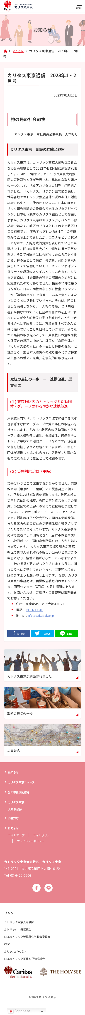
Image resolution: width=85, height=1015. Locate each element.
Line (49, 890)
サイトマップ (17, 836)
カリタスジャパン (16, 953)
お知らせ (14, 773)
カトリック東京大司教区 (21, 924)
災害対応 (14, 819)
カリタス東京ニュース (24, 783)
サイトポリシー (47, 836)
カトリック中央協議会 (20, 931)
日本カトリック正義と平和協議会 (28, 961)
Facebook (36, 890)
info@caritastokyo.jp (44, 615)
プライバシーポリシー (33, 842)
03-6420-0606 (36, 609)
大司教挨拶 (16, 810)
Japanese (19, 1011)
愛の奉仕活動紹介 (21, 793)
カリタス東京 (17, 803)
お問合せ (14, 829)
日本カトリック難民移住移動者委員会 (31, 939)
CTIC (7, 946)
